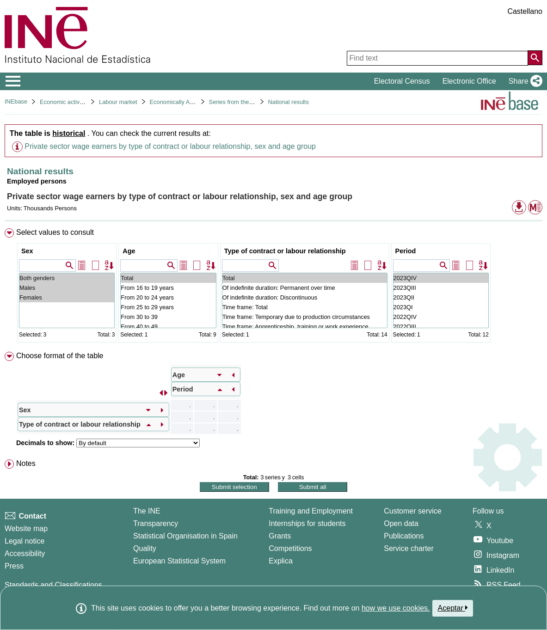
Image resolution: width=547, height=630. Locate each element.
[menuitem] (273, 287)
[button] (523, 81)
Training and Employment (311, 511)
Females (66, 297)
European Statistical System (179, 561)
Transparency (155, 523)
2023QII (440, 297)
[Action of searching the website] (535, 57)
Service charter (409, 548)
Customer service (412, 511)
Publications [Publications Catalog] (404, 536)
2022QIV (440, 317)
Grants (280, 536)
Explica (281, 561)
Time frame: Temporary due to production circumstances (304, 317)
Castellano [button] (524, 11)
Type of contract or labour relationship (285, 251)
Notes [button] (26, 463)
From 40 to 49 (168, 326)
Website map (26, 528)
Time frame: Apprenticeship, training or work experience (304, 326)
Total (168, 278)
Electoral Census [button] (402, 81)
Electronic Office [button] (469, 81)
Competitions (290, 548)
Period (405, 251)
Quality (144, 548)
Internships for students (307, 523)
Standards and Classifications (53, 585)
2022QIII (440, 326)
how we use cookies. (396, 608)
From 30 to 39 (168, 317)
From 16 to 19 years (168, 288)
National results (288, 101)
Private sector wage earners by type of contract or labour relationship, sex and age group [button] (170, 146)
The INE (146, 511)
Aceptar (453, 608)
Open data (401, 523)
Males (66, 288)
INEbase (16, 101)
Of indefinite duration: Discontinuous (304, 297)
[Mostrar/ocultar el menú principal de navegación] (13, 81)
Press (14, 566)
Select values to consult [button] (55, 232)
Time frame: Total (304, 307)
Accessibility (25, 553)
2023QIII (440, 288)
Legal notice (24, 541)
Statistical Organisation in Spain (185, 536)
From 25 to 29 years (168, 307)
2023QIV (440, 278)
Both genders (66, 278)
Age (129, 251)
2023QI (440, 307)
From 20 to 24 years (168, 297)
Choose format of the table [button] (60, 356)
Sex (27, 251)
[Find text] (437, 58)
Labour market (118, 101)
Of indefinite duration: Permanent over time (304, 288)
